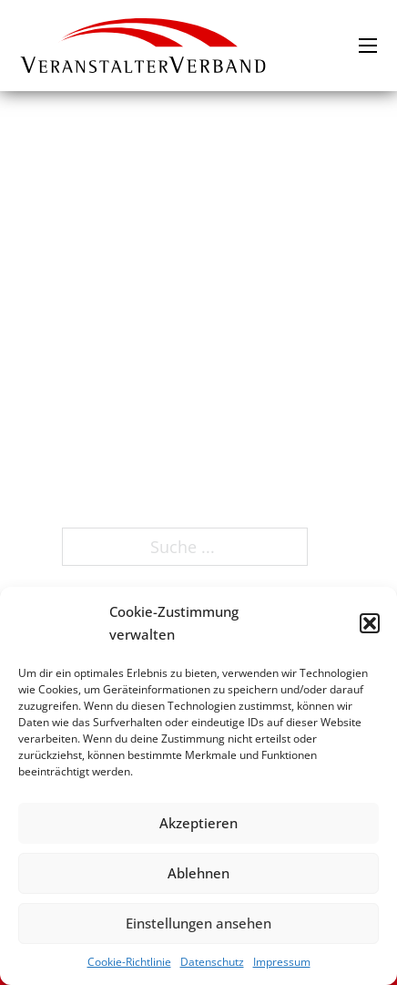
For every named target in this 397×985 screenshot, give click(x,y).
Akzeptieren (198, 823)
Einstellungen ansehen (198, 923)
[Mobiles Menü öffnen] (368, 45)
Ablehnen (198, 873)
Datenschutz (212, 962)
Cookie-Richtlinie (129, 962)
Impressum (281, 962)
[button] (370, 623)
